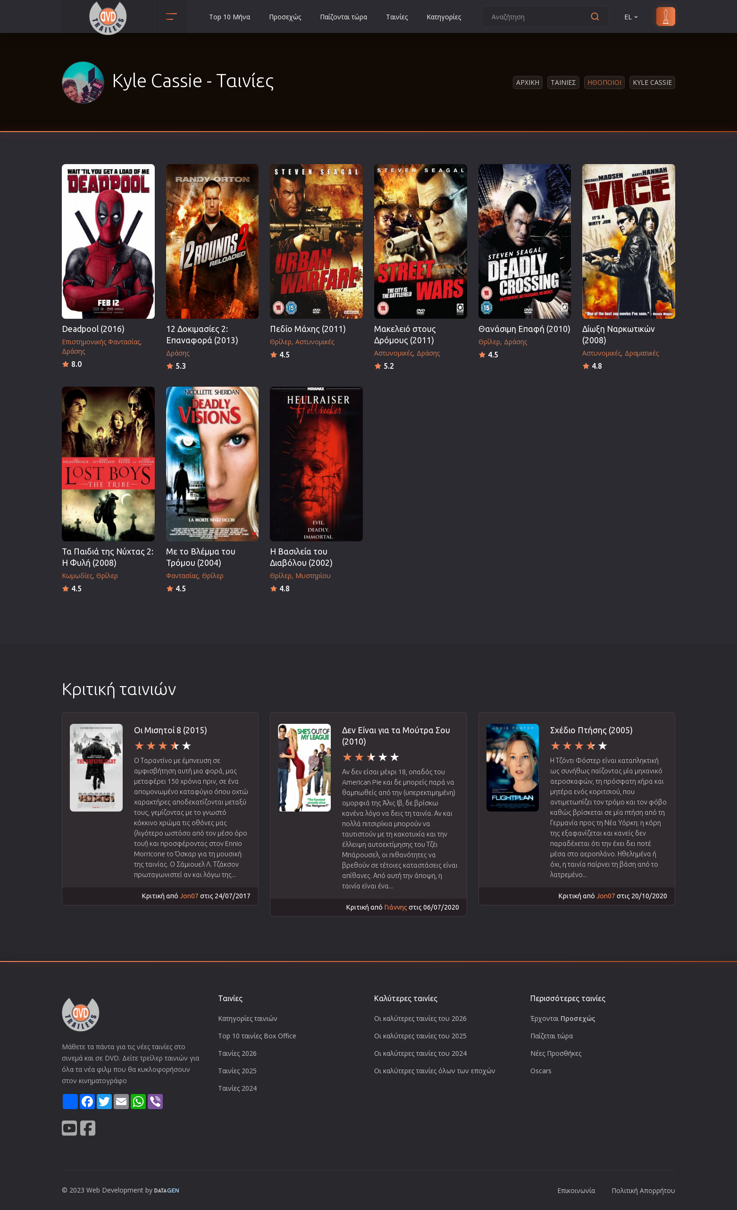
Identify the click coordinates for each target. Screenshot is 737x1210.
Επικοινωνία (576, 1190)
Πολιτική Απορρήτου (643, 1190)
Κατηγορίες (444, 16)
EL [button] (631, 16)
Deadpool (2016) (93, 328)
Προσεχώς (285, 16)
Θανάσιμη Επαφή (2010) (524, 328)
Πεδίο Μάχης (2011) (308, 328)
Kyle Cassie (652, 82)
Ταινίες (397, 16)
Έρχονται (562, 1018)
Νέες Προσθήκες (555, 1053)
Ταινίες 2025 (237, 1070)
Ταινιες (563, 82)
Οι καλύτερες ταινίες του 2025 (420, 1035)
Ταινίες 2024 (237, 1088)
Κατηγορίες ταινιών (247, 1018)
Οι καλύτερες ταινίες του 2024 (420, 1053)
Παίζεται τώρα (551, 1035)
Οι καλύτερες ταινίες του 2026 (420, 1018)
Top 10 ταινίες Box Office (257, 1035)
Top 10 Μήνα (229, 16)
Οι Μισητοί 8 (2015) (170, 730)
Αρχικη (527, 82)
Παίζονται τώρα (343, 16)
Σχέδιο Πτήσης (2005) (591, 730)
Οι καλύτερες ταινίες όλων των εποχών (434, 1070)
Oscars (541, 1070)
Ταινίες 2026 (237, 1053)
